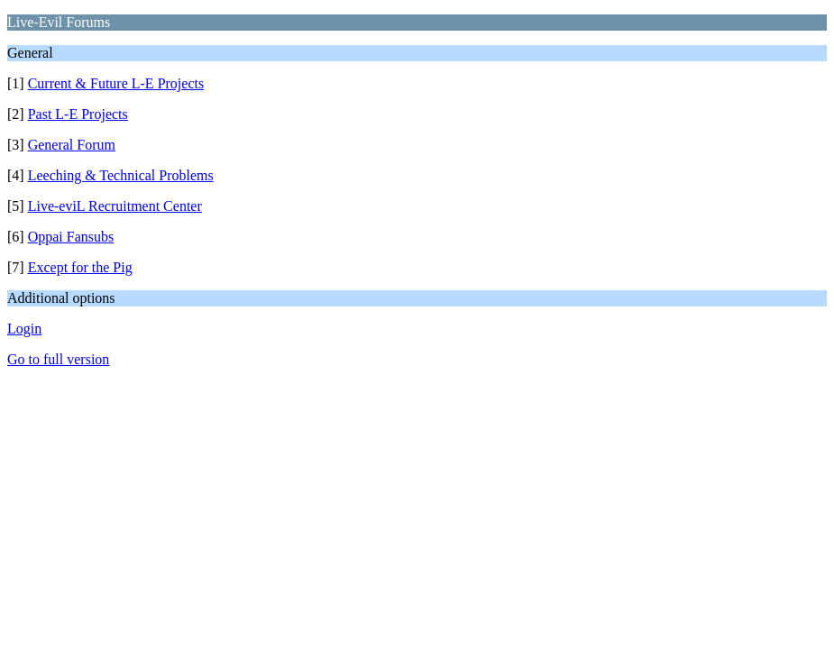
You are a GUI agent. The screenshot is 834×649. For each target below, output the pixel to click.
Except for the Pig (80, 267)
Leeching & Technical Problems (121, 175)
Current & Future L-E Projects (116, 83)
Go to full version (58, 359)
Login (24, 328)
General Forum (71, 144)
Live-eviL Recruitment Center (115, 206)
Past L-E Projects (78, 114)
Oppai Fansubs (71, 236)
